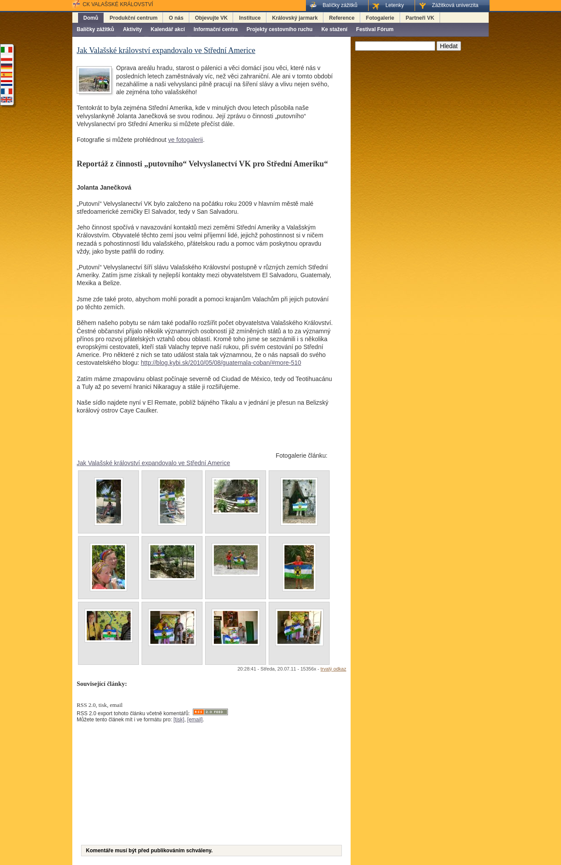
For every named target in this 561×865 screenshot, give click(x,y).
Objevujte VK (211, 18)
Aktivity (132, 29)
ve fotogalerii (185, 139)
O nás (176, 18)
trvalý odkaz (333, 668)
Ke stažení (334, 29)
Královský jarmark (295, 18)
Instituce (249, 18)
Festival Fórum (375, 29)
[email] (194, 720)
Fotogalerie (380, 18)
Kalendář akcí (168, 29)
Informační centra (216, 29)
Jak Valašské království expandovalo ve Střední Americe (153, 462)
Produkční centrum (133, 18)
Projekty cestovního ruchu (279, 29)
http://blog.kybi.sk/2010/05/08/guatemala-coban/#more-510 (221, 362)
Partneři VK (420, 18)
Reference (342, 18)
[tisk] (179, 720)
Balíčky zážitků (95, 29)
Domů (90, 18)
